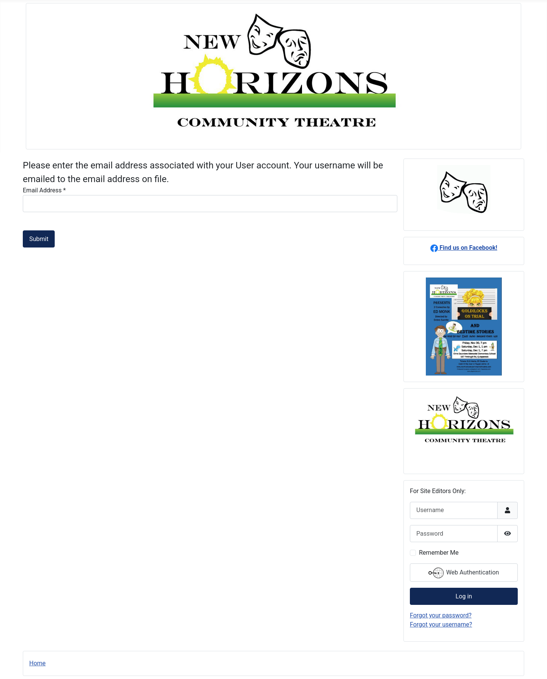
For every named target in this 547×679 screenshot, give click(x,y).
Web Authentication (463, 573)
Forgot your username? (441, 624)
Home (37, 663)
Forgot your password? (440, 615)
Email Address (44, 190)
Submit (38, 239)
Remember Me (438, 552)
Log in (463, 596)
